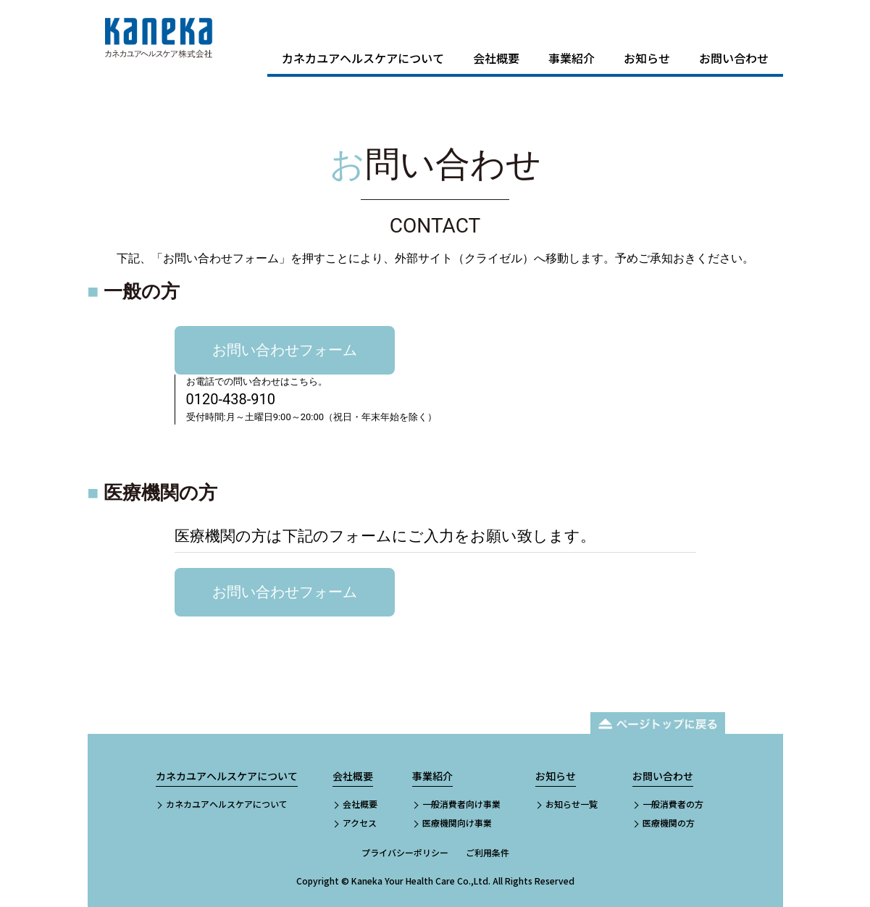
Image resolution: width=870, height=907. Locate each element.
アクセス (360, 822)
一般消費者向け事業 (461, 804)
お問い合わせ (734, 58)
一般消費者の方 (673, 804)
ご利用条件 (487, 852)
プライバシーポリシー (404, 852)
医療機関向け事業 (457, 822)
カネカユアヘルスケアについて (363, 58)
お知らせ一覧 (571, 804)
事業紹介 (571, 58)
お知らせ (647, 58)
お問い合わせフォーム (284, 350)
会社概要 (496, 58)
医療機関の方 (669, 822)
